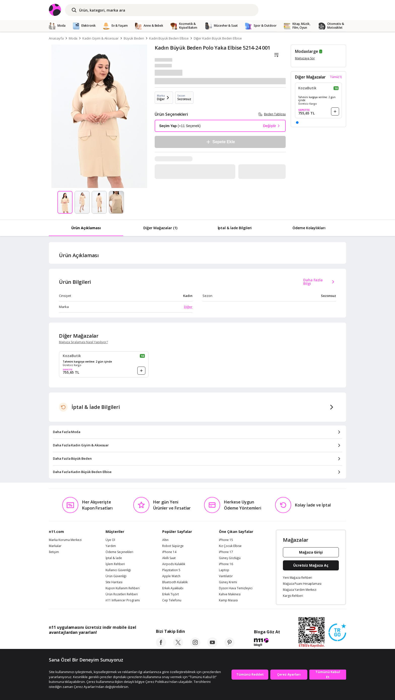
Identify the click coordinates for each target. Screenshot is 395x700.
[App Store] (64, 643)
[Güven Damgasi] (337, 633)
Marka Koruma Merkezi (65, 540)
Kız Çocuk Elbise (230, 546)
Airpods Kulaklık (173, 564)
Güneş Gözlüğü (230, 558)
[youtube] (212, 646)
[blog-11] (267, 643)
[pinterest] (229, 646)
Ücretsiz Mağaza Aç (310, 565)
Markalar (55, 546)
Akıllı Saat (169, 558)
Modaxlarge (306, 51)
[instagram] (195, 646)
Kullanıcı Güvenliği (118, 570)
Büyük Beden (134, 38)
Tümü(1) (336, 77)
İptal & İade (114, 558)
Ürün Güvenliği (116, 576)
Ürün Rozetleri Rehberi (122, 594)
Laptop (224, 570)
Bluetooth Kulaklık (175, 582)
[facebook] (161, 646)
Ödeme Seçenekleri (119, 552)
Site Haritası (114, 582)
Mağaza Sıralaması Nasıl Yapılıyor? (83, 342)
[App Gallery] (124, 643)
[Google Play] (95, 643)
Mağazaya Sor (305, 58)
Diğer (188, 306)
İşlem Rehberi (115, 564)
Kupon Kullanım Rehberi (123, 588)
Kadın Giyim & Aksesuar (100, 38)
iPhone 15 (226, 540)
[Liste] (276, 55)
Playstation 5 (171, 570)
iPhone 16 (226, 564)
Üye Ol (110, 540)
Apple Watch (171, 576)
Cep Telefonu (171, 600)
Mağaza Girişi (311, 552)
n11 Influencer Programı (123, 600)
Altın (165, 540)
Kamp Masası (228, 600)
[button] (297, 122)
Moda (73, 38)
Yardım (111, 546)
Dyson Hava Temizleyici (235, 588)
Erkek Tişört (170, 594)
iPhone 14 (169, 552)
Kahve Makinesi (230, 594)
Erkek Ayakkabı (172, 588)
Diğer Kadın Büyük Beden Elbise (218, 38)
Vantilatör (226, 576)
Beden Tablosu (272, 114)
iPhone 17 (226, 552)
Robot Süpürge (173, 546)
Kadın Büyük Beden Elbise (169, 38)
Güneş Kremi (228, 582)
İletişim (54, 552)
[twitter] (178, 646)
